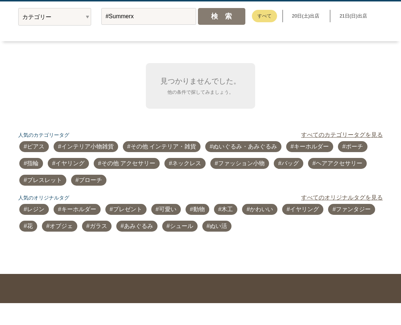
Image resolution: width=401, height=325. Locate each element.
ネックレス (186, 163)
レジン (35, 209)
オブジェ (61, 226)
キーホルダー (311, 146)
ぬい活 (218, 226)
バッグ (290, 163)
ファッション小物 (241, 163)
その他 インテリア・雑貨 (163, 146)
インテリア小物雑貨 (87, 146)
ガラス (98, 226)
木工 (227, 209)
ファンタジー (353, 209)
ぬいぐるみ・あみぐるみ (245, 146)
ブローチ (90, 180)
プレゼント (127, 209)
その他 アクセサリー (128, 163)
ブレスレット (44, 180)
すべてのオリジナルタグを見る (342, 197)
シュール (181, 226)
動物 (199, 209)
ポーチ (354, 146)
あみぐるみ (138, 226)
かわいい (261, 209)
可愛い (167, 209)
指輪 (33, 163)
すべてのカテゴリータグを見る (342, 135)
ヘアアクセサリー (339, 163)
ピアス (35, 146)
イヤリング (70, 163)
